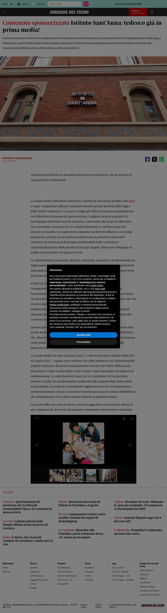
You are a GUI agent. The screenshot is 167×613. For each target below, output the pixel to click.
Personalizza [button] (84, 342)
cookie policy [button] (96, 285)
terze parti (100, 288)
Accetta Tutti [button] (83, 335)
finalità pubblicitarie (59, 304)
